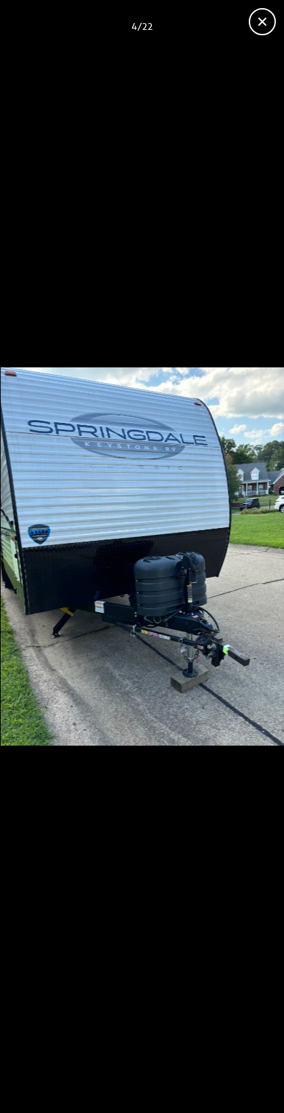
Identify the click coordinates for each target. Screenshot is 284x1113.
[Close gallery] (262, 21)
